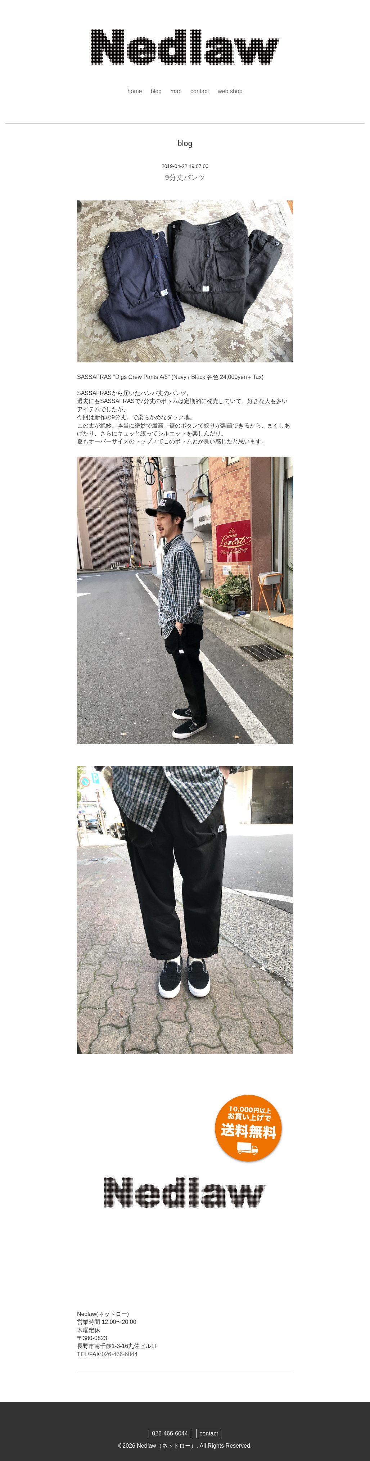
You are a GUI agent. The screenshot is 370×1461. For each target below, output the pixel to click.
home (134, 91)
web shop (230, 91)
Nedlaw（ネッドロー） (166, 1446)
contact (199, 91)
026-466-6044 (119, 1354)
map (176, 91)
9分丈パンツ (185, 177)
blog (156, 91)
